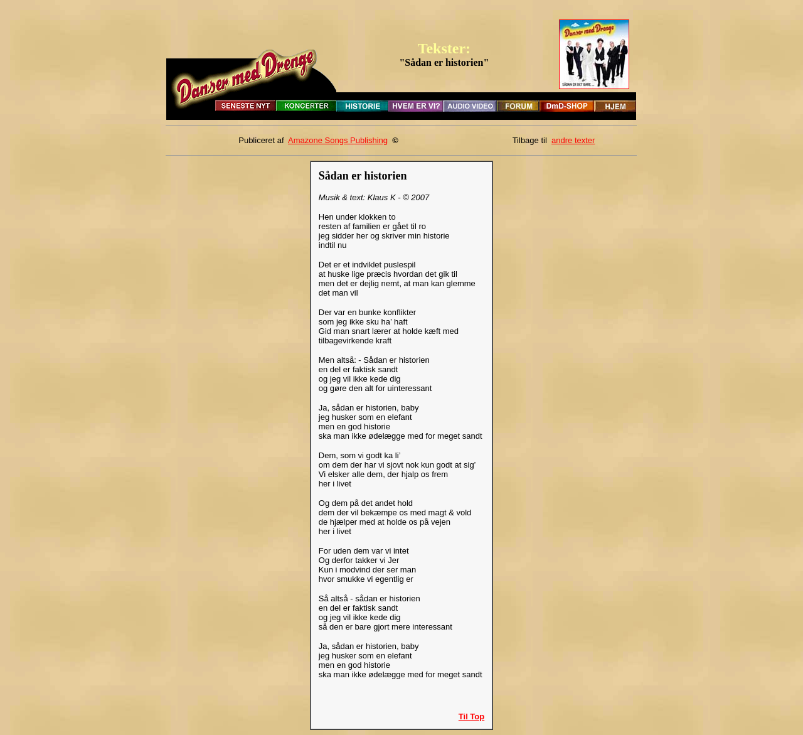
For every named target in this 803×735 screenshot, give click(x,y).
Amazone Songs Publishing (338, 140)
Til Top (471, 716)
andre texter (573, 140)
